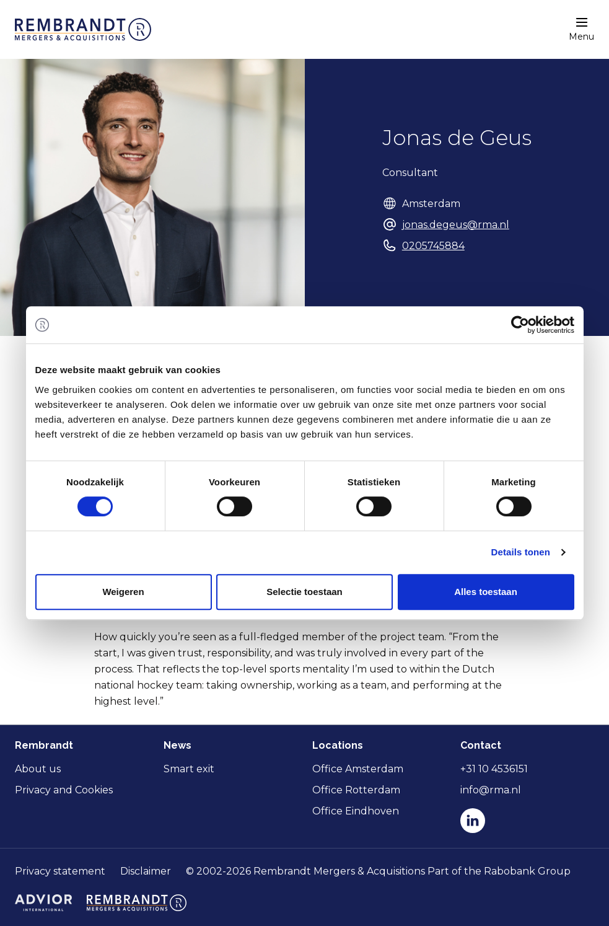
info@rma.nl (490, 790)
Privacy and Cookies (64, 790)
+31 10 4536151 (494, 769)
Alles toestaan (485, 591)
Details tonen (520, 552)
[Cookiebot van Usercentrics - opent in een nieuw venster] (520, 324)
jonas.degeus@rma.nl (455, 225)
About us (38, 769)
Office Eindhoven (355, 811)
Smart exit (189, 769)
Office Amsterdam (357, 769)
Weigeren (123, 591)
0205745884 (433, 246)
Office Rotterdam (356, 790)
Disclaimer (145, 871)
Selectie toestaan (304, 591)
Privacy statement (60, 871)
